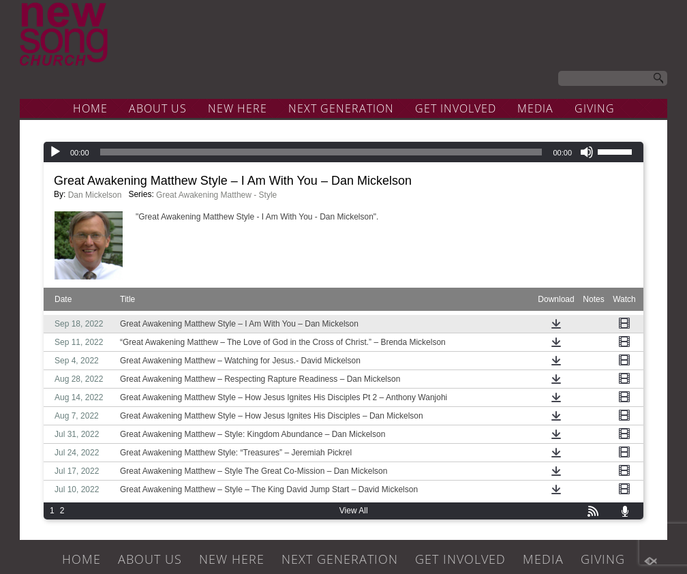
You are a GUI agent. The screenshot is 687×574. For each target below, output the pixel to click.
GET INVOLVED (455, 108)
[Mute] (587, 152)
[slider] (321, 152)
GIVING (595, 108)
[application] (343, 152)
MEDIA (535, 108)
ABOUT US (158, 108)
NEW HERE (237, 108)
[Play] (55, 152)
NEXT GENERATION (341, 108)
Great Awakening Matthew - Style (216, 195)
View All (353, 510)
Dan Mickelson (95, 195)
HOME (90, 108)
